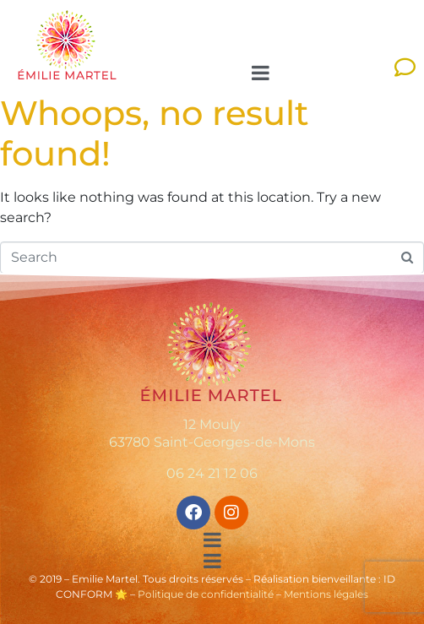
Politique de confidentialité (206, 594)
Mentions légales (326, 594)
